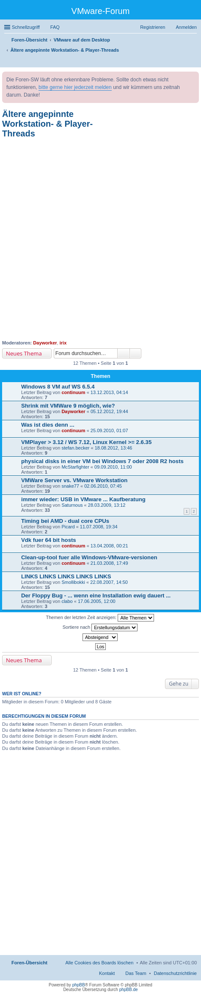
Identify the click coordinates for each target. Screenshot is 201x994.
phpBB (78, 985)
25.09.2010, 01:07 (109, 430)
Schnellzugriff (26, 27)
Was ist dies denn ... (47, 425)
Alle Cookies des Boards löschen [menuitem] (100, 962)
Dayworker (45, 342)
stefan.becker (75, 447)
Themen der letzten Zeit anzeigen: (100, 618)
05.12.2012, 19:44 (109, 411)
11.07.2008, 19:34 (99, 526)
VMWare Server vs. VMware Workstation (74, 480)
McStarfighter (75, 466)
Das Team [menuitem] (135, 973)
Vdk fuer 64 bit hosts (48, 540)
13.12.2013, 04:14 (109, 392)
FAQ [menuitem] (55, 27)
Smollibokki (73, 582)
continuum (73, 392)
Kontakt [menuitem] (107, 973)
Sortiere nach (100, 627)
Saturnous (72, 505)
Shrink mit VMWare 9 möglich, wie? (68, 406)
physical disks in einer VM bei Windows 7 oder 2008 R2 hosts (102, 461)
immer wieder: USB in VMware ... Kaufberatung (83, 499)
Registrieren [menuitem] (152, 27)
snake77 (70, 486)
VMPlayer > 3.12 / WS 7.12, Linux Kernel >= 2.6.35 (86, 442)
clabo (66, 601)
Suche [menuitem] (194, 61)
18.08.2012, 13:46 (113, 447)
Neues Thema (24, 353)
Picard (67, 526)
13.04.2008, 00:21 (109, 545)
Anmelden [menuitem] (186, 27)
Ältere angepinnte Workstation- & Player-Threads (47, 123)
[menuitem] (175, 973)
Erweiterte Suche (135, 353)
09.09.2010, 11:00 (113, 466)
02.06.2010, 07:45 (103, 486)
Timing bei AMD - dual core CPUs (65, 521)
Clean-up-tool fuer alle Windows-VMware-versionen (89, 557)
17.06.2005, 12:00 (97, 601)
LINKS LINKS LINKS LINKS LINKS (66, 576)
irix (63, 342)
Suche (123, 353)
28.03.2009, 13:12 (107, 505)
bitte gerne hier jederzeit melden (75, 87)
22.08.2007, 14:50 (109, 582)
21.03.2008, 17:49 (109, 563)
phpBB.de (128, 989)
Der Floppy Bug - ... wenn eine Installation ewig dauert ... (96, 595)
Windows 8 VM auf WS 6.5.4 (58, 386)
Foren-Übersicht (29, 962)
